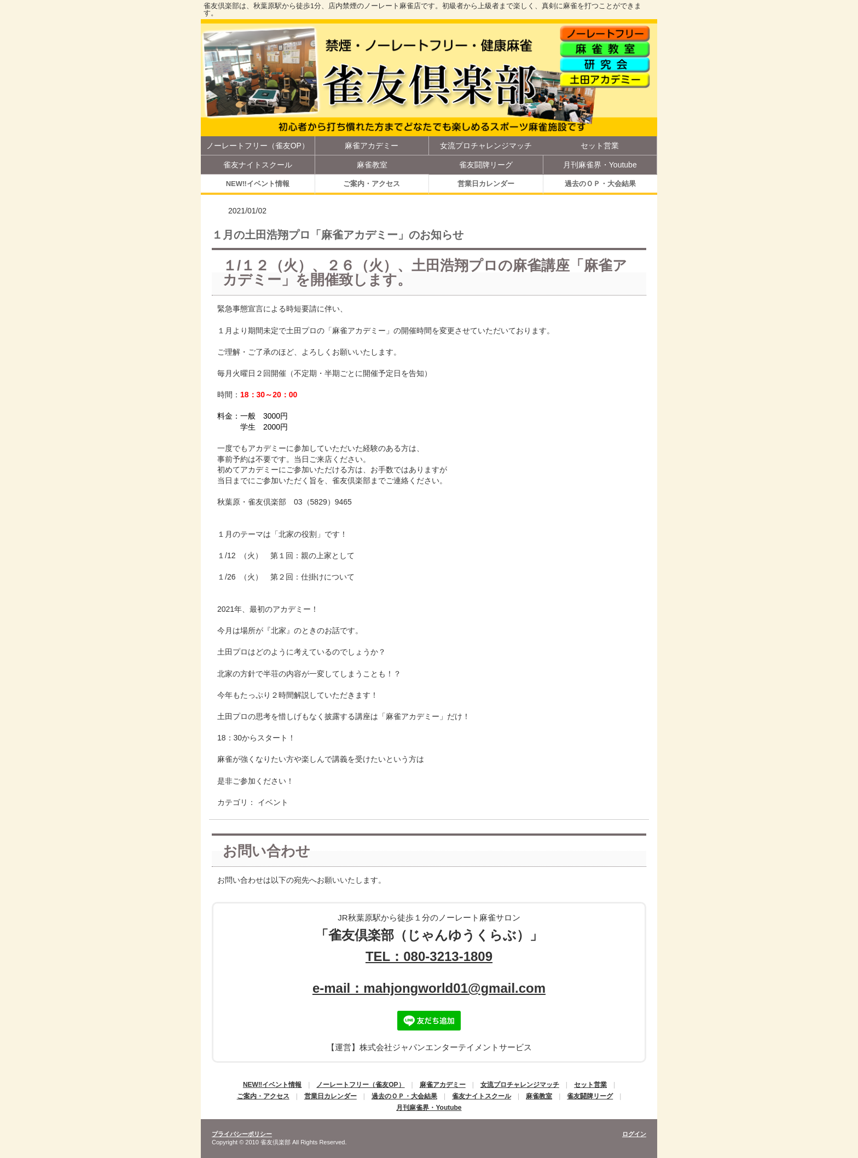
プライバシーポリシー (242, 1134)
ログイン (634, 1134)
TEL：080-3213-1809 (429, 956)
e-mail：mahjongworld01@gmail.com (429, 988)
